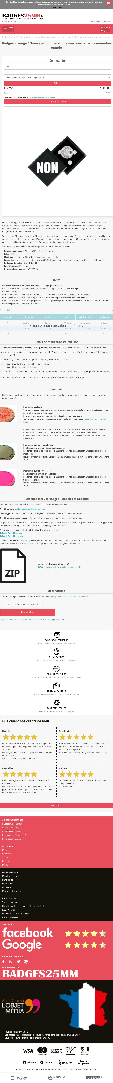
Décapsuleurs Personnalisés (14, 834)
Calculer (57, 83)
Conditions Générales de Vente (15, 913)
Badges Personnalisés (12, 823)
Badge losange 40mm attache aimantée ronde (89, 37)
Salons (5, 857)
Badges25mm (8, 37)
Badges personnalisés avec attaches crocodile (68, 596)
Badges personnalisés (18, 1034)
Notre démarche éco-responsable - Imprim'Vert (23, 905)
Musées (5, 864)
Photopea (61, 525)
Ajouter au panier (57, 101)
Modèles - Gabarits (10, 876)
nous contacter (29, 543)
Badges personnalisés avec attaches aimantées (46, 37)
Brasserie (6, 853)
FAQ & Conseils (9, 909)
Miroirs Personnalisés (11, 831)
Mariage (5, 849)
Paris (21, 1037)
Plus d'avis (56, 805)
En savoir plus (56, 7)
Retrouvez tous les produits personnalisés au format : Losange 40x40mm (32, 619)
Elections (6, 861)
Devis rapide (7, 879)
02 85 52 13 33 (9, 21)
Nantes (76, 1034)
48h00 (47, 1037)
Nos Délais (7, 887)
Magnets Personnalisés (12, 827)
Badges (20, 37)
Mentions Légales (10, 917)
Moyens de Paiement (11, 891)
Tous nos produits (10, 902)
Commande (7, 883)
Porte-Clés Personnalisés (13, 838)
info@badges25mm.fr (101, 21)
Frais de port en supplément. (43, 97)
